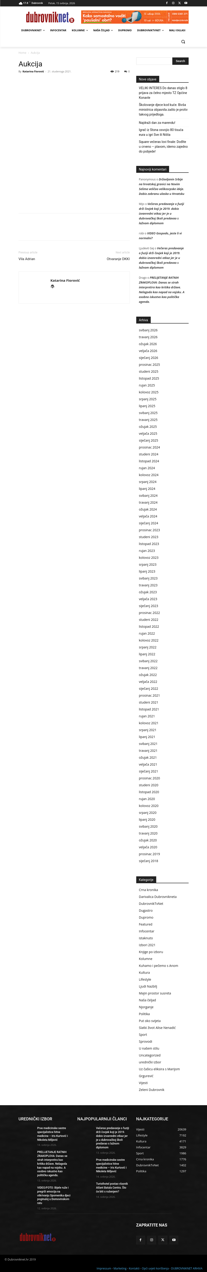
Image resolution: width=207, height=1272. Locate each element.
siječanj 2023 (148, 606)
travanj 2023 (148, 585)
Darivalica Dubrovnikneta (158, 896)
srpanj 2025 (148, 399)
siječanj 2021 (148, 771)
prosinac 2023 (149, 530)
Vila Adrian (27, 259)
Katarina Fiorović (33, 71)
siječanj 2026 (148, 357)
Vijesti (143, 1083)
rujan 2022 (147, 633)
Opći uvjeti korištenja (155, 1268)
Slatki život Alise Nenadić (157, 1027)
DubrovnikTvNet (151, 903)
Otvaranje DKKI (118, 259)
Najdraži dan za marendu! (157, 123)
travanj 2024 (148, 502)
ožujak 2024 (148, 509)
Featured (146, 924)
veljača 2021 (148, 764)
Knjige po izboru (151, 952)
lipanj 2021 (147, 737)
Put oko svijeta (150, 1021)
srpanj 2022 (148, 647)
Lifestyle (145, 979)
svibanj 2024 (148, 495)
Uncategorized (150, 1055)
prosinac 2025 (149, 364)
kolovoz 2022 (149, 640)
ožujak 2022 (148, 675)
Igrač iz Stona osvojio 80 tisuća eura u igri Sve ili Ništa (161, 132)
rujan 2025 (147, 385)
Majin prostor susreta (155, 993)
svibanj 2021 (148, 743)
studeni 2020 (148, 785)
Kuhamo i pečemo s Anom (158, 965)
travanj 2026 (148, 337)
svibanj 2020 (148, 826)
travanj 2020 (148, 833)
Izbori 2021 (147, 945)
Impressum (104, 1268)
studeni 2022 (148, 619)
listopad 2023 (149, 544)
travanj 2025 (148, 419)
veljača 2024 (148, 516)
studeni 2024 (148, 454)
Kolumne (146, 959)
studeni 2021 (148, 702)
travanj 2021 (148, 750)
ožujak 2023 (148, 592)
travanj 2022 (148, 668)
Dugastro (146, 910)
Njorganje (146, 1007)
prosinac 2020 (149, 778)
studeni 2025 (148, 371)
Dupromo (146, 917)
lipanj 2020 (147, 819)
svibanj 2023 (148, 578)
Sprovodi (145, 1041)
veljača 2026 (148, 351)
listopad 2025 (149, 378)
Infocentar (146, 931)
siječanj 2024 (148, 523)
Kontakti (134, 1268)
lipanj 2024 (147, 488)
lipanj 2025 (147, 406)
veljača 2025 (148, 433)
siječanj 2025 (148, 440)
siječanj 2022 (148, 688)
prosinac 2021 (149, 695)
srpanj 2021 (148, 730)
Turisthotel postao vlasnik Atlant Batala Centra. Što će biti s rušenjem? (112, 1187)
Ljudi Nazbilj (148, 986)
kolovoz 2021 (149, 723)
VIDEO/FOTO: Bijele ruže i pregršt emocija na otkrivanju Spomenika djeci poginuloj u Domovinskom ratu (54, 1195)
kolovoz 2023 (149, 557)
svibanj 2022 (148, 661)
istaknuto (146, 938)
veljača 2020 (148, 847)
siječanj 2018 (148, 861)
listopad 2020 (149, 792)
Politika (144, 1014)
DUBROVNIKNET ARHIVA (186, 1268)
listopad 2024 (149, 461)
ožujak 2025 (148, 426)
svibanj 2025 (148, 413)
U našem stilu (149, 1048)
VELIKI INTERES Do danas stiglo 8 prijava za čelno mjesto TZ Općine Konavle (163, 92)
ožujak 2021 (148, 757)
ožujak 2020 (148, 840)
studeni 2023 (148, 537)
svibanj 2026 (148, 330)
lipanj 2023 (147, 571)
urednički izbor (150, 1062)
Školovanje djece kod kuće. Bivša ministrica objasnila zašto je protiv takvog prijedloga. (163, 109)
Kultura (144, 972)
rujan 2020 (147, 799)
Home (22, 53)
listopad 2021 (149, 709)
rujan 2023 (147, 550)
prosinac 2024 (149, 447)
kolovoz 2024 (149, 475)
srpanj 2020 (148, 812)
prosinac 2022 (149, 612)
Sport (143, 1034)
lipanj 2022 (147, 654)
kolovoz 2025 (149, 392)
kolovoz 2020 (149, 806)
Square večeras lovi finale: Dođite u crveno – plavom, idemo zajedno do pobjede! (163, 146)
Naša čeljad (147, 1000)
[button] (183, 41)
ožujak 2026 (148, 344)
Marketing (120, 1268)
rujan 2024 (147, 468)
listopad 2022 (149, 626)
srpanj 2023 (148, 564)
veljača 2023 (148, 599)
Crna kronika (148, 890)
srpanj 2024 (148, 482)
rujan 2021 (147, 716)
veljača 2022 (148, 681)
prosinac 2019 (149, 854)
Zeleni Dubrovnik (151, 1089)
